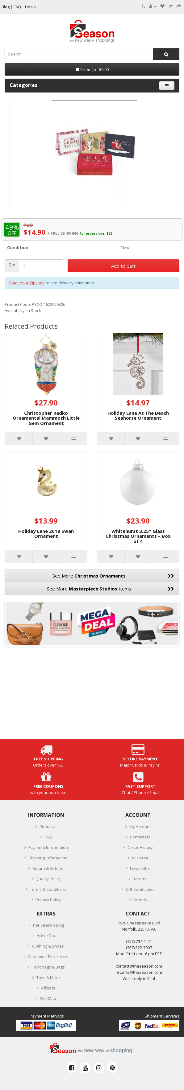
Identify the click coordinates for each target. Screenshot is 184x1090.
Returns (140, 879)
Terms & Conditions (48, 889)
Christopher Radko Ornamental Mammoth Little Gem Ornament (46, 418)
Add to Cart (123, 266)
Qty (12, 265)
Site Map (48, 998)
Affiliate (48, 988)
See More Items (110, 589)
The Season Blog (48, 925)
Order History (140, 847)
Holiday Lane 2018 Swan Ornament (46, 533)
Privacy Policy (48, 900)
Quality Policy (48, 879)
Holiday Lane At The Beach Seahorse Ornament (138, 415)
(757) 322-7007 (139, 947)
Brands (140, 900)
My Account (140, 826)
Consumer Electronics (48, 956)
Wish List (140, 858)
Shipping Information (48, 858)
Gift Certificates (140, 889)
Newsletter (140, 868)
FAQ (48, 837)
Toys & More (48, 977)
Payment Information (48, 847)
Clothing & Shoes (48, 946)
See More (113, 576)
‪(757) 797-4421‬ (139, 941)
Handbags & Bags (48, 967)
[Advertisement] (92, 696)
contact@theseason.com (139, 966)
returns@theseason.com (138, 972)
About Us (48, 826)
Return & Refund (48, 868)
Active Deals (48, 935)
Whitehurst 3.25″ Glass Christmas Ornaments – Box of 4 (138, 536)
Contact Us (140, 837)
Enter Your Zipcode (27, 283)
